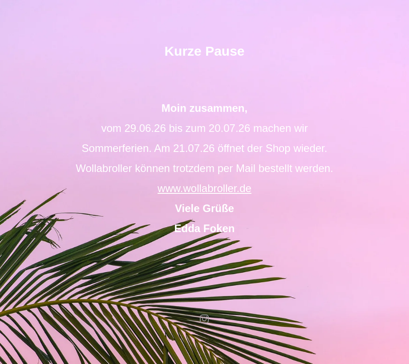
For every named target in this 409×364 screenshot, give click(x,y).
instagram (205, 319)
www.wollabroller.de (204, 188)
